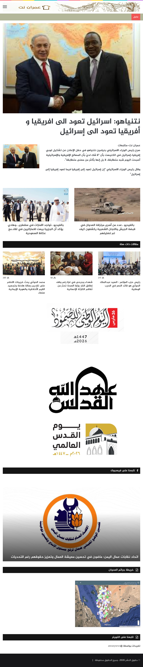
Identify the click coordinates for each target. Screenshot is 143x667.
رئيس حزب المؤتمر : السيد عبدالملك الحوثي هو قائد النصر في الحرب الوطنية (120, 285)
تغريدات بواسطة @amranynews (124, 646)
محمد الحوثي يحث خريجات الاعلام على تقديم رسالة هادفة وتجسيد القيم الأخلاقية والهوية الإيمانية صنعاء (26, 287)
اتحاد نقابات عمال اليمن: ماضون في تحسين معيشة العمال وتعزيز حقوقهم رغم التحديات (74, 557)
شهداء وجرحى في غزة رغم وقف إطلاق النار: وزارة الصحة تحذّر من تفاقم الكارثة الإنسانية (74, 285)
